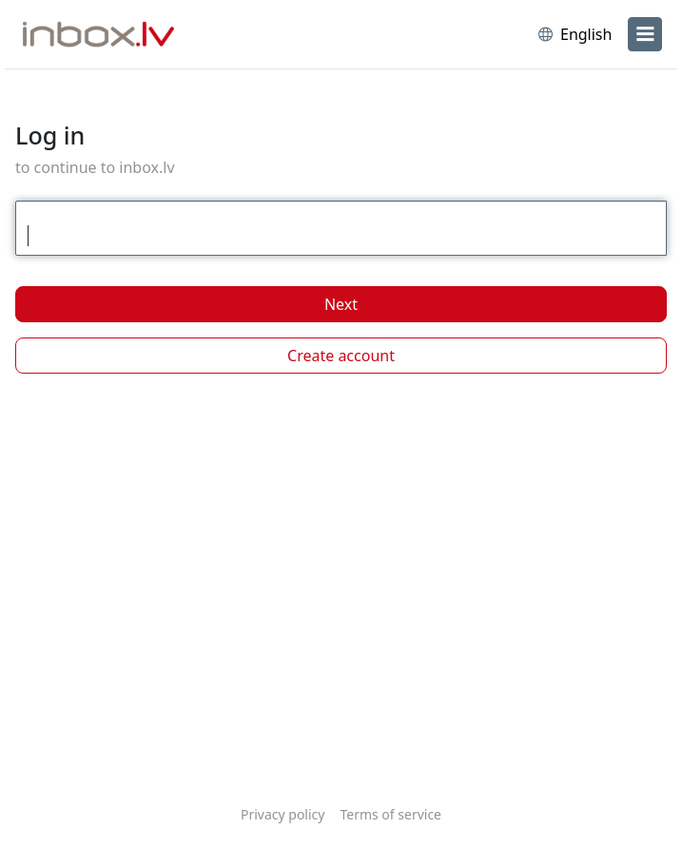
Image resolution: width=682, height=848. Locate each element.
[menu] (645, 34)
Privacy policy (283, 814)
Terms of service (390, 814)
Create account (341, 355)
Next (341, 304)
